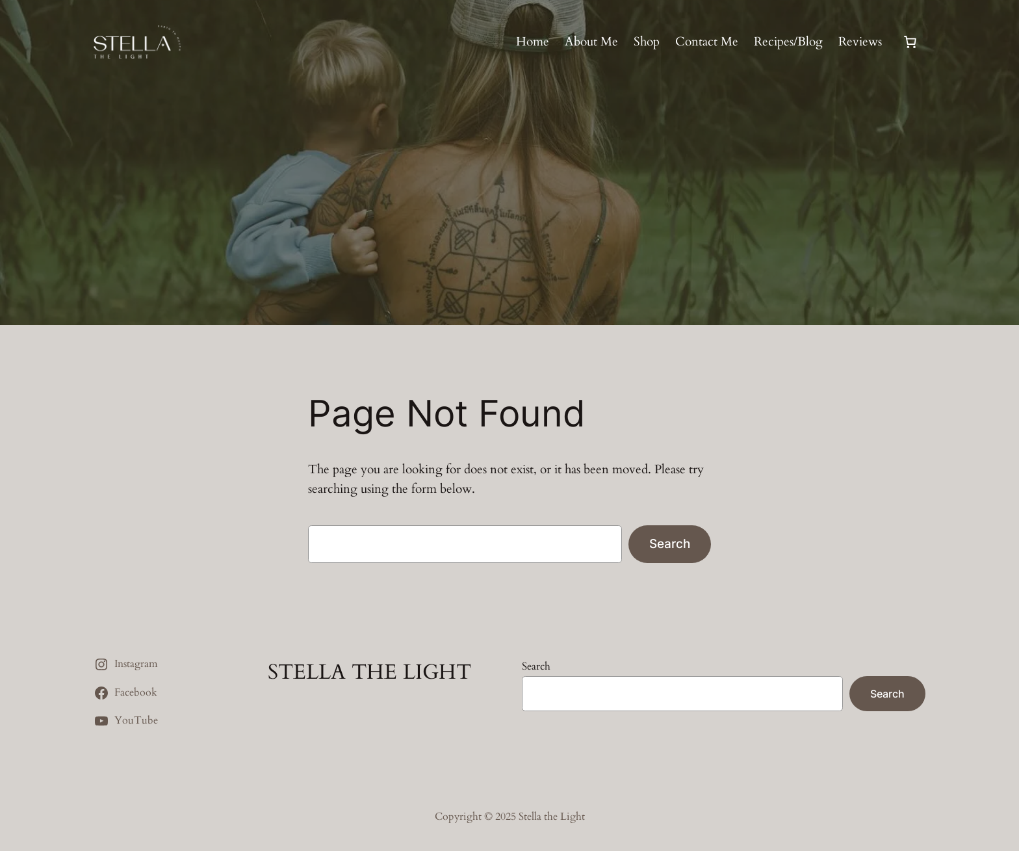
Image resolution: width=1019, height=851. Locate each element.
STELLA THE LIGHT (369, 672)
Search (669, 543)
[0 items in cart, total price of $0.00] (909, 42)
